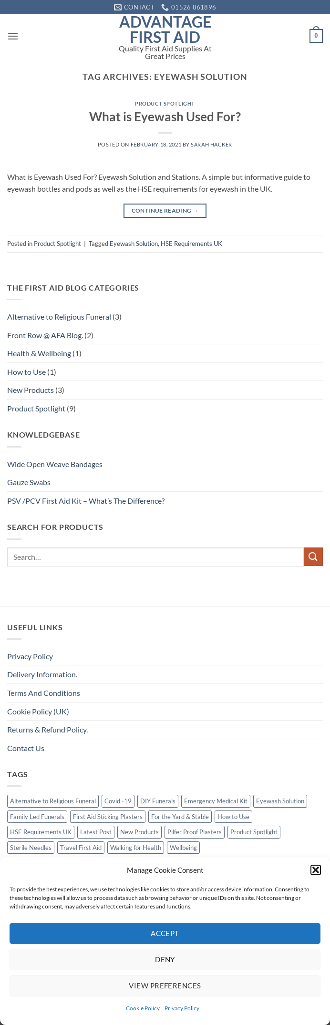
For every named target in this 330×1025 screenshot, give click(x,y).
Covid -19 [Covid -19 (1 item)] (118, 801)
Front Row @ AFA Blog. (45, 335)
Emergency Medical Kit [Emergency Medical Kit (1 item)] (216, 801)
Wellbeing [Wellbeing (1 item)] (183, 847)
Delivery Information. (42, 674)
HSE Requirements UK (191, 243)
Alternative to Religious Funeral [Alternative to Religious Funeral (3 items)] (53, 801)
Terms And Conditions (43, 692)
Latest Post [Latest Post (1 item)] (96, 832)
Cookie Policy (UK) (38, 711)
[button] (315, 870)
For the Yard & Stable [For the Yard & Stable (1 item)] (180, 816)
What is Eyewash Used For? (165, 116)
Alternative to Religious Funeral (59, 316)
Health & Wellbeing (39, 353)
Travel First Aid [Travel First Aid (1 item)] (81, 847)
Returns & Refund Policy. (47, 729)
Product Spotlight (165, 103)
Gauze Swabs (29, 482)
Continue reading (165, 210)
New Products (30, 389)
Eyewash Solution (134, 243)
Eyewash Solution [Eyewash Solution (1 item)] (280, 801)
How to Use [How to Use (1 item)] (233, 816)
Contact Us (25, 747)
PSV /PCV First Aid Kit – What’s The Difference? (86, 500)
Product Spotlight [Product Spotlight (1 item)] (254, 832)
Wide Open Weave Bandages (55, 464)
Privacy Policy (182, 1008)
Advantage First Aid (165, 29)
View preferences (165, 985)
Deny (165, 959)
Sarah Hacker (211, 144)
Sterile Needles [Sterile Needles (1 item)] (31, 847)
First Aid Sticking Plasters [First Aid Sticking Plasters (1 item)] (108, 816)
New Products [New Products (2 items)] (139, 832)
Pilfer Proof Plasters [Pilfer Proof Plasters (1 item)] (194, 832)
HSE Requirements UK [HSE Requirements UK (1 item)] (41, 832)
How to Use (26, 371)
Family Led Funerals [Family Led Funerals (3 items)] (37, 816)
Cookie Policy (143, 1008)
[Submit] (313, 556)
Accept (165, 933)
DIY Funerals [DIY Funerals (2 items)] (157, 801)
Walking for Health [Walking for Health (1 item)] (135, 847)
